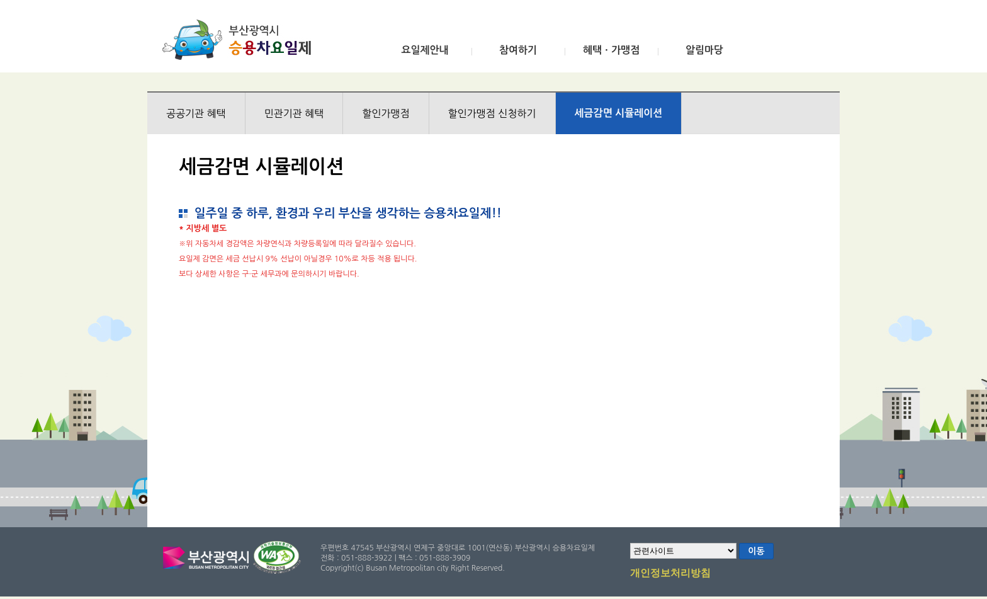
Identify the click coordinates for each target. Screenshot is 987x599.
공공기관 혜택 (196, 113)
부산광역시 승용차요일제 (241, 40)
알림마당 (704, 50)
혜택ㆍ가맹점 (611, 50)
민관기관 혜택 (294, 113)
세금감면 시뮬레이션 (619, 113)
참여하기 (518, 50)
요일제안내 (424, 50)
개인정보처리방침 (670, 574)
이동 (756, 551)
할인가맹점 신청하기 (492, 113)
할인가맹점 (385, 113)
